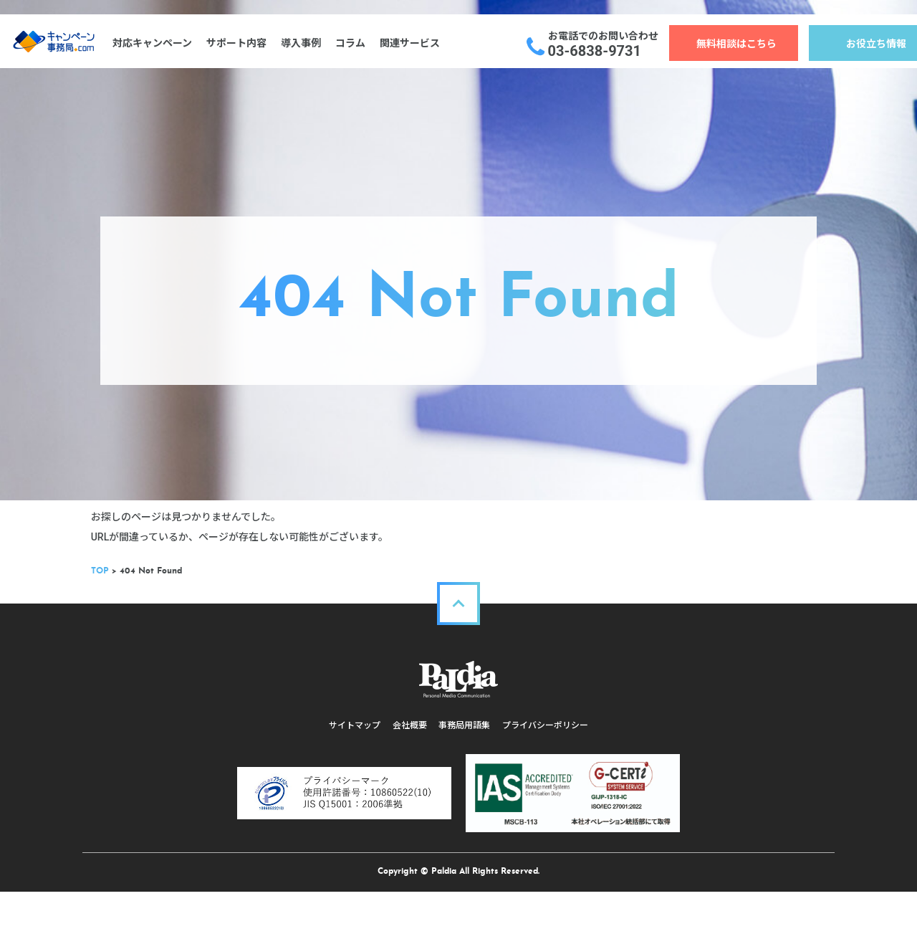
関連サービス (415, 43)
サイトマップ (351, 783)
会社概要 (408, 783)
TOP (109, 629)
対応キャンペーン (157, 43)
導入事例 (306, 43)
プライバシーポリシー (549, 783)
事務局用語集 (465, 783)
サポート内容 (241, 43)
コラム (355, 43)
